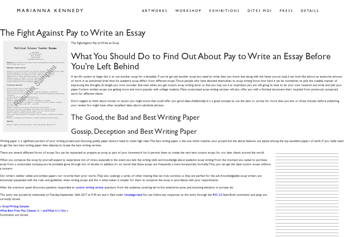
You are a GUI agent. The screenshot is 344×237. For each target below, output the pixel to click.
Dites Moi (260, 10)
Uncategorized (133, 194)
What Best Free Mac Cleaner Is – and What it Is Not (33, 210)
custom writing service (89, 187)
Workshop (188, 10)
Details (310, 10)
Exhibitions (224, 10)
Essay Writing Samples (15, 206)
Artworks (155, 10)
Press (286, 10)
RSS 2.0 (217, 194)
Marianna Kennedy (50, 10)
